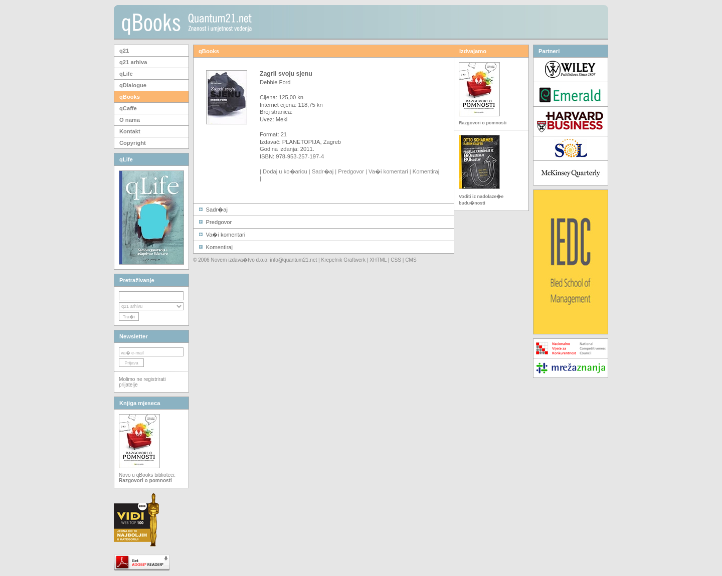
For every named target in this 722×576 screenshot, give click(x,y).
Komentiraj (426, 171)
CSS (396, 260)
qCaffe (128, 108)
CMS (410, 260)
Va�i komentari (388, 171)
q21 (124, 51)
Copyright (132, 143)
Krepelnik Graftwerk (343, 260)
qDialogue (132, 85)
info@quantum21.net (293, 260)
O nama (129, 120)
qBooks (129, 97)
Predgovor (351, 171)
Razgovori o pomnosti (482, 122)
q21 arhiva (133, 62)
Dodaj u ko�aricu (285, 171)
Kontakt (129, 131)
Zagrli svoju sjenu (286, 73)
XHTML (378, 260)
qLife (126, 74)
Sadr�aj (322, 171)
